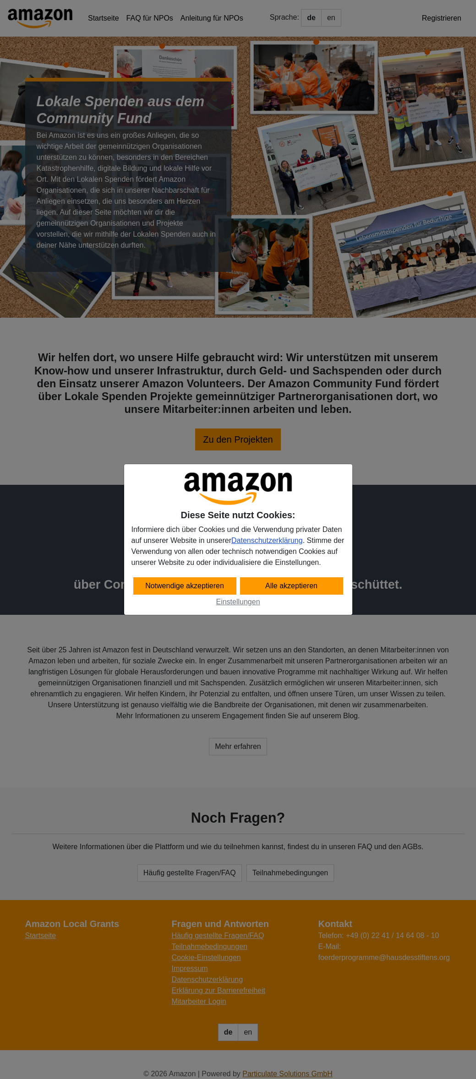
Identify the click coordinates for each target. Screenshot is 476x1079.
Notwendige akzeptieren (184, 586)
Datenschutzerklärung (267, 540)
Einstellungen (238, 602)
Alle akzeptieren (291, 586)
